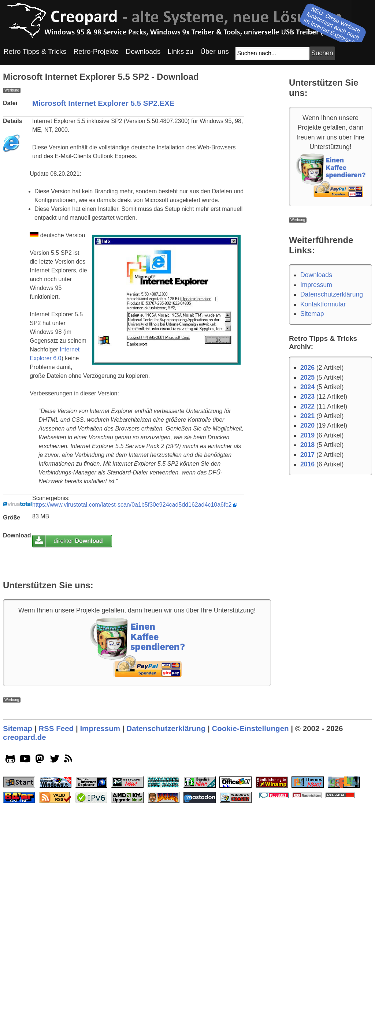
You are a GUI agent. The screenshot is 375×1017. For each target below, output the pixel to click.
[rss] (69, 965)
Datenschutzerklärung (331, 294)
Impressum (316, 284)
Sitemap (312, 313)
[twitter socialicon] (54, 965)
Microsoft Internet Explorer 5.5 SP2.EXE (103, 205)
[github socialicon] (10, 965)
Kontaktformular (323, 304)
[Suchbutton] (322, 53)
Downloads (316, 275)
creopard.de (24, 942)
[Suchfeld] (272, 53)
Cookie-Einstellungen (250, 933)
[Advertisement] (137, 144)
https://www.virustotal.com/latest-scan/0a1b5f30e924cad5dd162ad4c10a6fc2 (131, 607)
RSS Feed (56, 933)
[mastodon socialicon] (39, 965)
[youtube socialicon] (25, 965)
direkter (78, 643)
